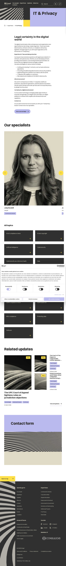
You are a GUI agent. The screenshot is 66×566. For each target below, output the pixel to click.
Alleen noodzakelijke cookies (12, 299)
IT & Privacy (25, 402)
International (20, 509)
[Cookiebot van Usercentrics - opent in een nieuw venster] (58, 266)
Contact (14, 5)
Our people (15, 3)
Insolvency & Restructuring (47, 506)
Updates (29, 3)
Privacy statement (34, 551)
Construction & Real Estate (23, 527)
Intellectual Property (17, 402)
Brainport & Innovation (22, 524)
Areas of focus (21, 520)
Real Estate (43, 514)
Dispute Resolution (45, 497)
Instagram (53, 524)
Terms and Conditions (22, 551)
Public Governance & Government (25, 535)
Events (18, 512)
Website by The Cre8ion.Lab (23, 561)
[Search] (42, 4)
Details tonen (58, 294)
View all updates (56, 403)
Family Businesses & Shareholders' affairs (27, 530)
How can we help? (22, 111)
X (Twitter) (53, 528)
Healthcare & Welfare (22, 533)
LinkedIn (44, 528)
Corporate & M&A (45, 494)
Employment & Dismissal (47, 500)
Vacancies (19, 506)
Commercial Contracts (46, 491)
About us (35, 3)
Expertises (23, 3)
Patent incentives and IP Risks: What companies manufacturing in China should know (56, 377)
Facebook (44, 524)
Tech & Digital (8, 402)
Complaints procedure (46, 551)
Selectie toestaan (33, 299)
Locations (19, 514)
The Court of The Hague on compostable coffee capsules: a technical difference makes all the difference (55, 360)
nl (55, 4)
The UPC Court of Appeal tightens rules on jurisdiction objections (16, 395)
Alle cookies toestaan (54, 299)
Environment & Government (47, 503)
